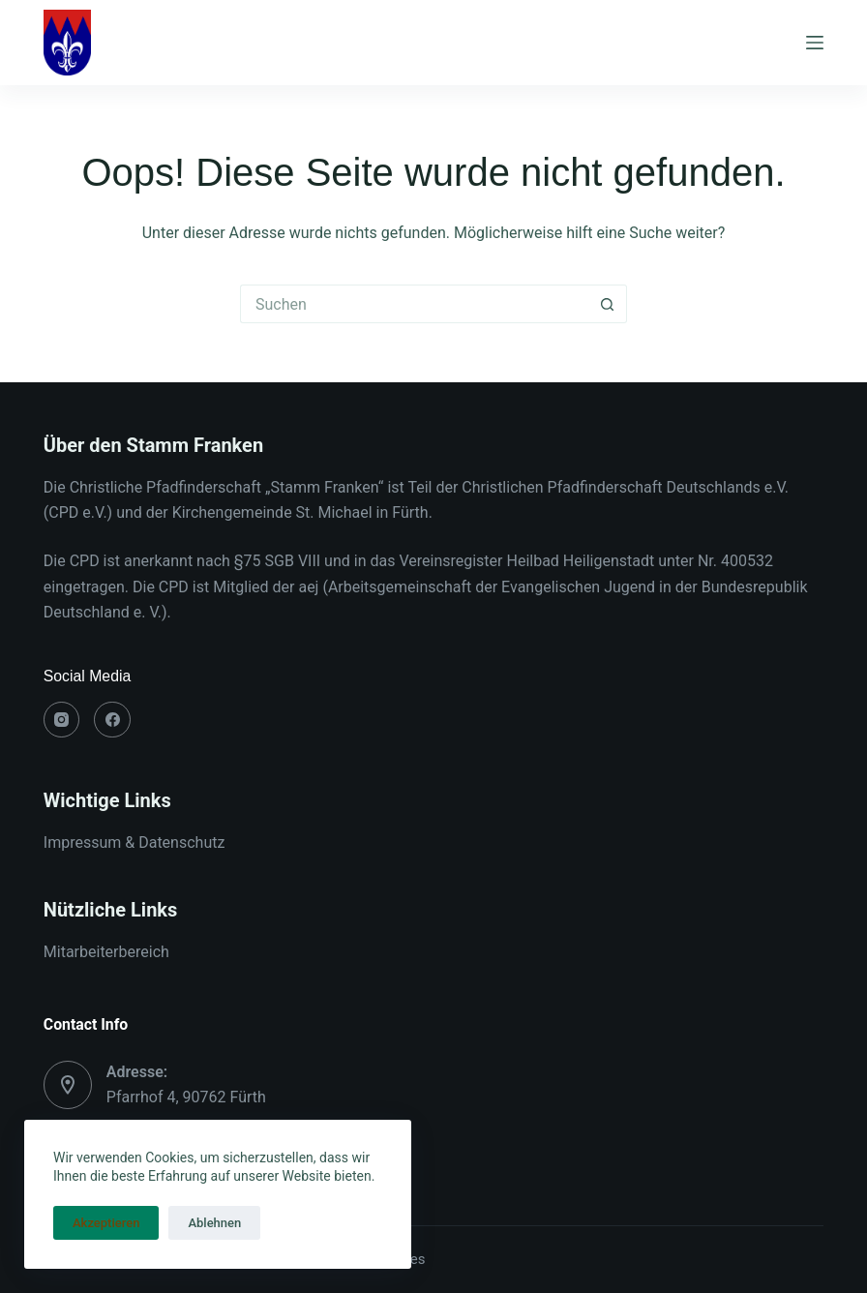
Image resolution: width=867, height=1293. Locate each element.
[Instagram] (62, 720)
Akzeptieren (106, 1223)
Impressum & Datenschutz (134, 842)
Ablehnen (214, 1223)
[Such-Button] (607, 304)
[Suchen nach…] (414, 304)
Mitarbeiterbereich (106, 952)
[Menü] (814, 42)
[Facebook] (112, 720)
